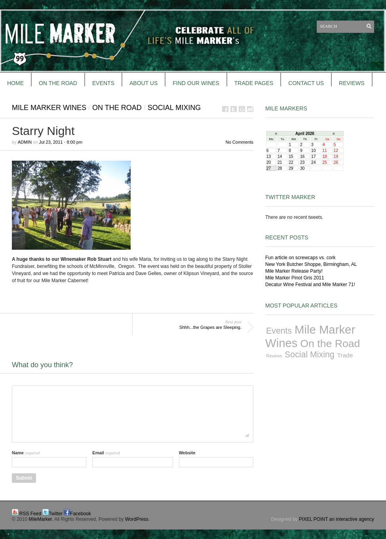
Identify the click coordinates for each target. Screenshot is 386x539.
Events (279, 331)
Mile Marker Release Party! (294, 271)
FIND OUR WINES (196, 83)
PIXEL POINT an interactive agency (336, 519)
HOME (15, 83)
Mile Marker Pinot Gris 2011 (294, 278)
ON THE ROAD (58, 83)
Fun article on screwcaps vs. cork (300, 257)
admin (25, 142)
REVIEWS (352, 83)
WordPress (136, 519)
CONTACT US (306, 83)
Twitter (56, 513)
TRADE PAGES (254, 83)
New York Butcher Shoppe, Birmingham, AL (311, 264)
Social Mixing (174, 108)
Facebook (80, 513)
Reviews (274, 355)
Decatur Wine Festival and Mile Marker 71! (310, 284)
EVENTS (103, 83)
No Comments (239, 142)
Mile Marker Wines (49, 108)
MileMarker (40, 519)
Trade (345, 355)
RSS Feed (30, 513)
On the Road (117, 108)
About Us (143, 83)
